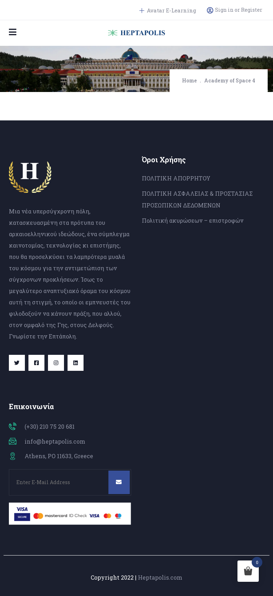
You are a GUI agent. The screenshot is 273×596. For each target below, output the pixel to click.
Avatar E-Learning (167, 10)
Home (189, 80)
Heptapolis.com (160, 577)
